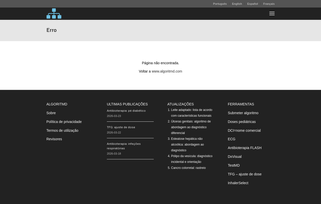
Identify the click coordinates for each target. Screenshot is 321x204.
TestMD (233, 165)
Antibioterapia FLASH (245, 148)
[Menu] (272, 13)
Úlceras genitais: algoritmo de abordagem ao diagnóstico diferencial (191, 127)
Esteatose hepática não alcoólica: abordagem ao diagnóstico (187, 144)
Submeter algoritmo (243, 113)
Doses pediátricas (242, 122)
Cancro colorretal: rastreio (188, 168)
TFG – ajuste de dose (245, 174)
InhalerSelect (238, 183)
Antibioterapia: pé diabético (126, 110)
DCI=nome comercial (244, 130)
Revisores (54, 139)
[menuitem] (220, 4)
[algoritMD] (53, 13)
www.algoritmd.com (167, 71)
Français (269, 3)
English (237, 3)
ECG (231, 139)
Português (220, 3)
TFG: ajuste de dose (121, 127)
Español (252, 3)
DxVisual (235, 157)
